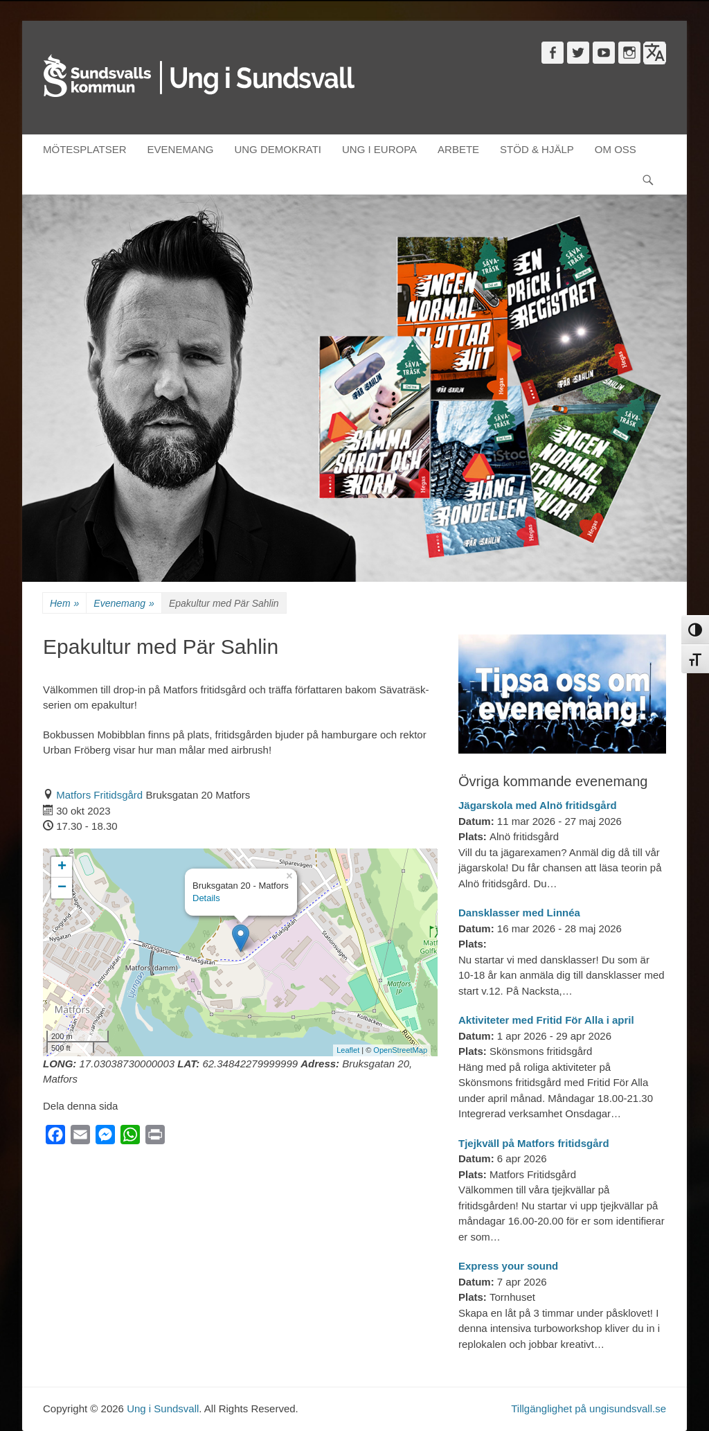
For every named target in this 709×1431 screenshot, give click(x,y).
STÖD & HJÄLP (537, 149)
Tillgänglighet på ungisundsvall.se (588, 1408)
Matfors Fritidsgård (99, 795)
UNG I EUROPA (379, 149)
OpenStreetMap (400, 1050)
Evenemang (123, 603)
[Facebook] (55, 1137)
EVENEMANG (180, 149)
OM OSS (615, 149)
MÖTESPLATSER (85, 149)
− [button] (61, 888)
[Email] (80, 1137)
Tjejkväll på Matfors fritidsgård (533, 1143)
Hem (64, 603)
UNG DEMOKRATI (277, 149)
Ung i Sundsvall (163, 1408)
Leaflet (347, 1050)
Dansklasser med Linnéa (519, 912)
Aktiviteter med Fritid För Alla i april (546, 1020)
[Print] (155, 1137)
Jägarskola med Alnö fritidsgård (537, 805)
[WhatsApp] (130, 1137)
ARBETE (458, 149)
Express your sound (508, 1266)
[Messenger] (105, 1137)
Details (206, 898)
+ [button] (61, 867)
